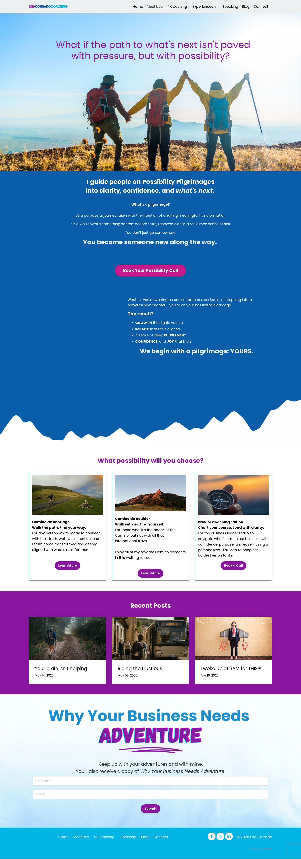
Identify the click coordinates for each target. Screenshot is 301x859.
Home (138, 6)
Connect (260, 6)
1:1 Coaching (177, 6)
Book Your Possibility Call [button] (150, 271)
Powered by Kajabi (260, 849)
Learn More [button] (67, 565)
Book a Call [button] (233, 566)
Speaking (230, 6)
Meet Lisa (155, 6)
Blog (245, 6)
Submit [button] (150, 809)
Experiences (204, 6)
